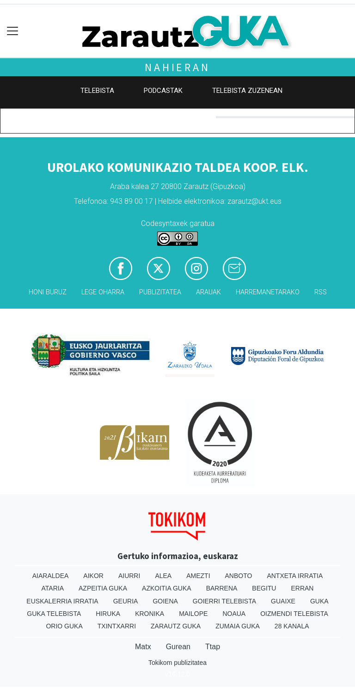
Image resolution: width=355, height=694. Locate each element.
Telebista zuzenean (247, 90)
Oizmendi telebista (294, 613)
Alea (163, 575)
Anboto (238, 575)
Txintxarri (117, 626)
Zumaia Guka (237, 626)
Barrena (222, 588)
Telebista (97, 90)
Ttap (212, 647)
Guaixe (283, 601)
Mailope (193, 613)
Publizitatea (160, 292)
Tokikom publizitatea (177, 662)
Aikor (93, 575)
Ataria (53, 588)
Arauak (208, 292)
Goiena (165, 601)
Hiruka (108, 613)
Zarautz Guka (176, 626)
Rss (320, 292)
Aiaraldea (50, 575)
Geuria (125, 601)
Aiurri (129, 575)
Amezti (198, 575)
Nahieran (177, 67)
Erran (302, 588)
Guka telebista (54, 613)
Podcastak (163, 90)
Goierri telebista (224, 601)
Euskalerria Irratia (62, 601)
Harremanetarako (268, 292)
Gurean (178, 647)
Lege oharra (102, 292)
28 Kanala (292, 626)
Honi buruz (48, 292)
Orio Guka (64, 626)
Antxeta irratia (295, 575)
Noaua (233, 613)
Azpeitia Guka (103, 588)
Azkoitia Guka (166, 588)
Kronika (149, 613)
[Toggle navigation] (13, 31)
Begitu (264, 588)
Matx (143, 647)
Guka (319, 601)
